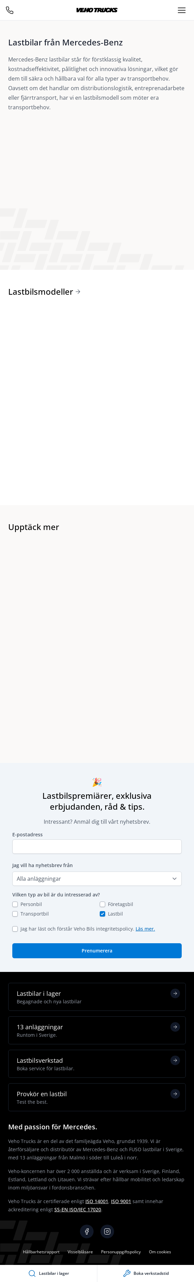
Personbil (31, 904)
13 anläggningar (98, 1030)
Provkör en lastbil (98, 1097)
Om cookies (160, 1252)
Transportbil (34, 913)
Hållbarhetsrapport (41, 1252)
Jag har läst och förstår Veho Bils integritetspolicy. (87, 928)
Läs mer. (145, 928)
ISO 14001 (96, 1201)
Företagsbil (120, 904)
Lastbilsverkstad (98, 1064)
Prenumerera (97, 950)
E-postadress (27, 834)
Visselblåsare (80, 1252)
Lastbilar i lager (98, 997)
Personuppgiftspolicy (121, 1252)
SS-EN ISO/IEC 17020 (77, 1209)
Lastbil (115, 913)
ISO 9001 (121, 1201)
